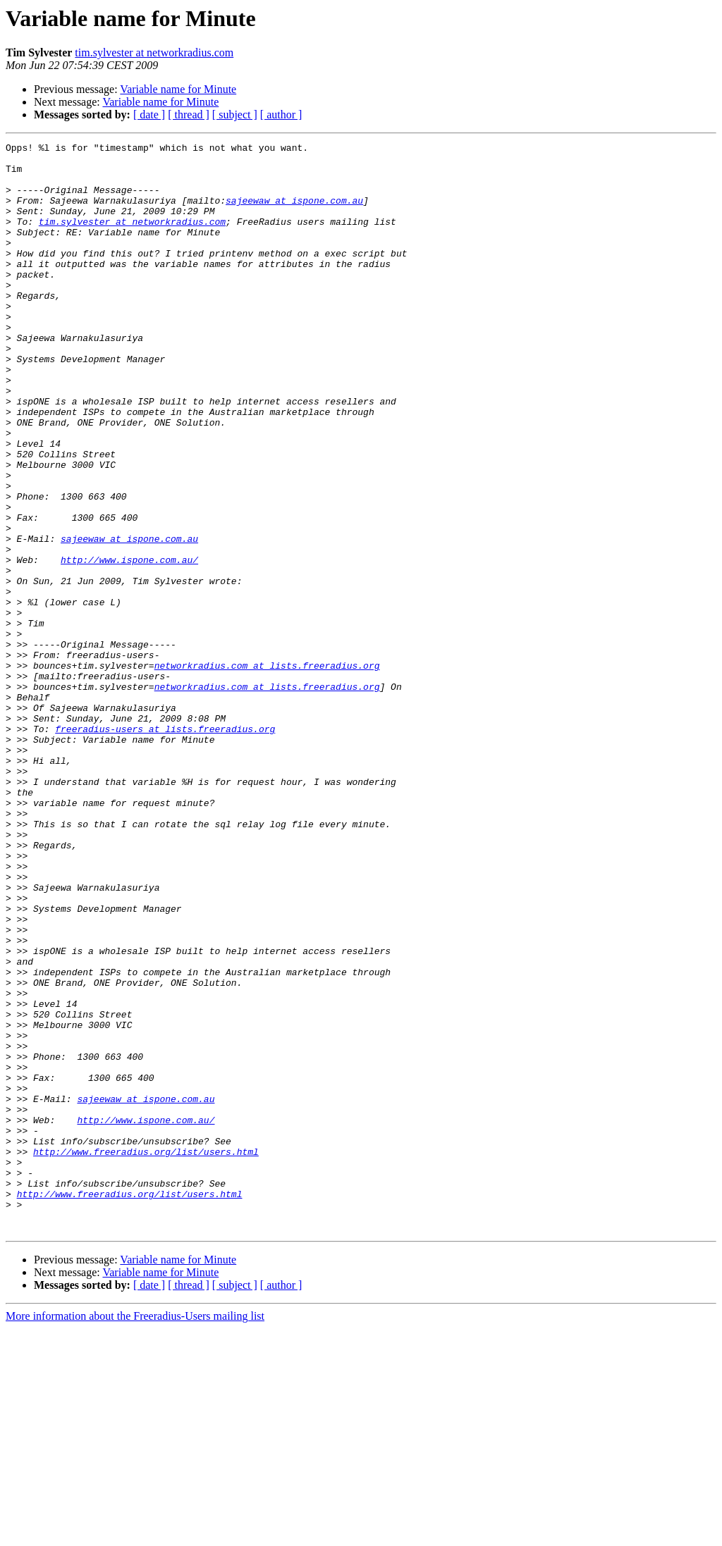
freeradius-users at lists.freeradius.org (165, 847)
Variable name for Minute (178, 89)
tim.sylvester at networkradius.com (154, 52)
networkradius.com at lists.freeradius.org (267, 771)
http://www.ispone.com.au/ (129, 644)
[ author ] (281, 114)
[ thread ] (188, 114)
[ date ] (149, 114)
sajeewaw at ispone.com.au (294, 212)
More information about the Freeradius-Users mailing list (135, 1534)
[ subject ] (234, 114)
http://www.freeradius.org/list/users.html (146, 1354)
